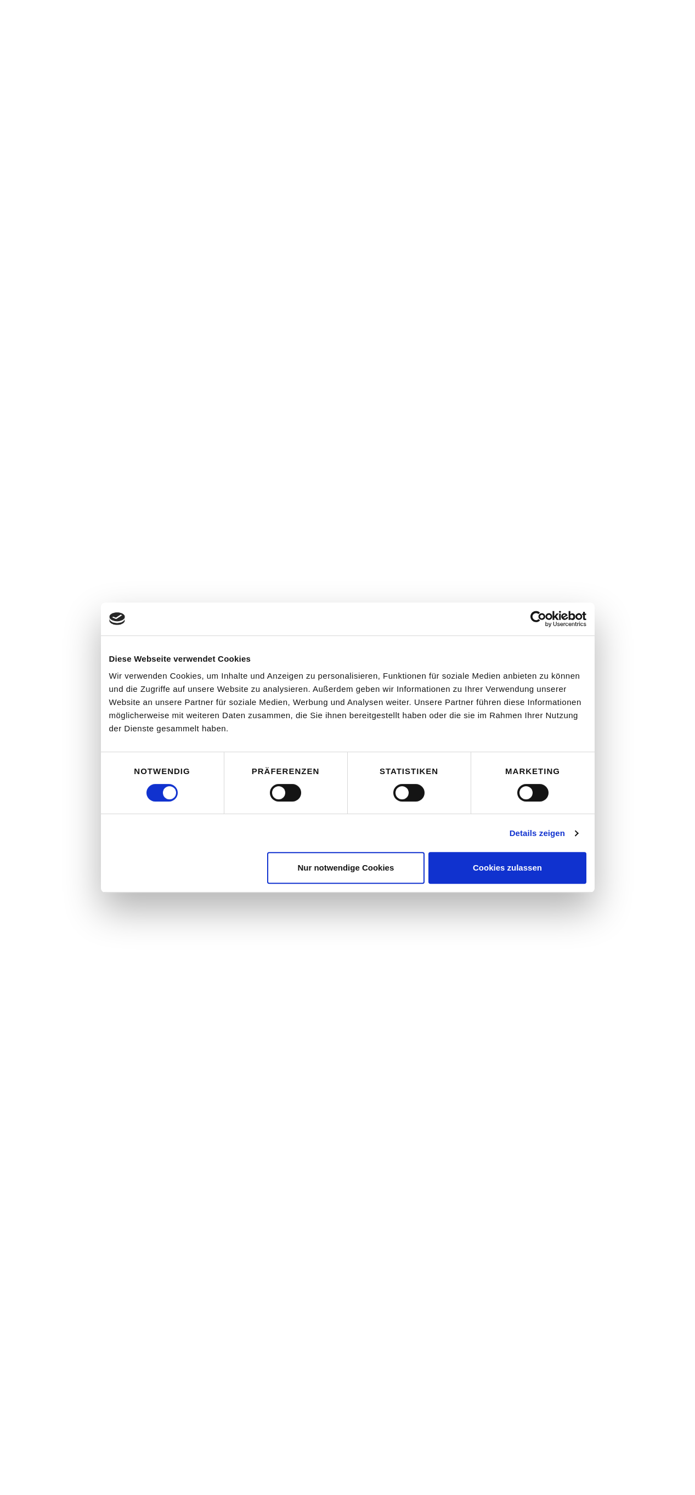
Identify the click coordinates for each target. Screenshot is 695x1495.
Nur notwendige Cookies (345, 867)
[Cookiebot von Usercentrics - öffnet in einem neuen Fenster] (538, 619)
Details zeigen (537, 833)
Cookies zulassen (507, 867)
